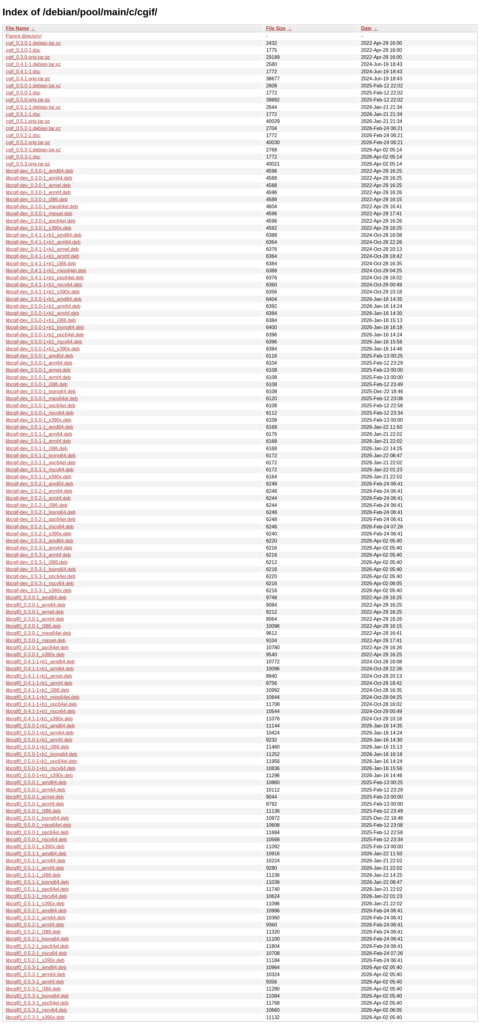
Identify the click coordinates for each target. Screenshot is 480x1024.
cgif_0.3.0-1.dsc (23, 50)
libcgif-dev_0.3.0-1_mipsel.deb (39, 213)
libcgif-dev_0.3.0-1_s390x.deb (38, 228)
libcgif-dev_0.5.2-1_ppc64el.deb (40, 519)
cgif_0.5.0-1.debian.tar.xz (33, 85)
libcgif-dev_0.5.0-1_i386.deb (36, 384)
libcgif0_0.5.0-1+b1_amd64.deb (40, 725)
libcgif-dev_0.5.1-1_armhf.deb (38, 441)
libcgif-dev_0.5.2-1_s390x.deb (38, 533)
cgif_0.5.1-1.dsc (23, 114)
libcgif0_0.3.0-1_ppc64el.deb (37, 647)
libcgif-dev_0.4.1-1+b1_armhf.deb (42, 256)
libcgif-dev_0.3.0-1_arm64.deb (39, 178)
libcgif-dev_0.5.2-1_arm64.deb (39, 491)
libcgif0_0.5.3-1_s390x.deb (35, 1017)
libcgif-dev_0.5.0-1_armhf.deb (38, 377)
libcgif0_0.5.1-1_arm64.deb (35, 860)
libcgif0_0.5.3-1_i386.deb (33, 988)
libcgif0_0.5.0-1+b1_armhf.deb (39, 739)
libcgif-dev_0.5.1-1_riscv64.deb (40, 469)
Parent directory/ (24, 36)
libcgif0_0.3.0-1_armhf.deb (35, 619)
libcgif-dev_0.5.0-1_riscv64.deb (40, 413)
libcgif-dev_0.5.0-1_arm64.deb (39, 363)
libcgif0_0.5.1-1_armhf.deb (35, 868)
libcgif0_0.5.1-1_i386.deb (33, 875)
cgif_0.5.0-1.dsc (23, 92)
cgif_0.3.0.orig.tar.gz (28, 57)
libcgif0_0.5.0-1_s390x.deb (35, 846)
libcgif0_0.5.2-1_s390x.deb (35, 960)
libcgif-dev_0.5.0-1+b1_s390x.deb (43, 348)
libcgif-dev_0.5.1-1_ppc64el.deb (40, 462)
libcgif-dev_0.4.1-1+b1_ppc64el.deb (45, 277)
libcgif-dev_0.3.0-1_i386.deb (36, 199)
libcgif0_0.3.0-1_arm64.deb (35, 605)
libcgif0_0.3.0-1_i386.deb (33, 626)
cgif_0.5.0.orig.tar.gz (28, 99)
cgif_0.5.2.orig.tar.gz (28, 142)
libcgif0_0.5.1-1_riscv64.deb (36, 896)
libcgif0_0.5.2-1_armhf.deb (35, 924)
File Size (276, 28)
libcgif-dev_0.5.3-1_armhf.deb (38, 555)
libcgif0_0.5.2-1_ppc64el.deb (37, 946)
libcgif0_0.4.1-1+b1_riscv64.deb (40, 711)
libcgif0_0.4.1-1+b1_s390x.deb (39, 718)
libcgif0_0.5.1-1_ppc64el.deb (37, 889)
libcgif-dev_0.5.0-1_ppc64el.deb (40, 405)
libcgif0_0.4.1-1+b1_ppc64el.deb (41, 704)
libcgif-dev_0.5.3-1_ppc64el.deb (40, 576)
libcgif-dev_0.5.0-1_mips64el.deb (42, 398)
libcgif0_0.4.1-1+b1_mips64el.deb (42, 697)
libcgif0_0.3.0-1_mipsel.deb (36, 640)
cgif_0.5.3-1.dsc (23, 156)
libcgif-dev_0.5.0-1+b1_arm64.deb (43, 306)
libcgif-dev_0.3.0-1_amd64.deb (39, 171)
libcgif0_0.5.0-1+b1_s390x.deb (39, 775)
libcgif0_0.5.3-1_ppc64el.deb (37, 1003)
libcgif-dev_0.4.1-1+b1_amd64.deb (44, 235)
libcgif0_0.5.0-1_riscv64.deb (36, 839)
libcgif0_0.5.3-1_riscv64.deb (36, 1010)
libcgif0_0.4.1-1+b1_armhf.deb (39, 683)
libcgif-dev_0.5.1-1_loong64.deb (41, 455)
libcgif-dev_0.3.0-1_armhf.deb (38, 192)
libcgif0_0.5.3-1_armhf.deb (35, 981)
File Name (17, 28)
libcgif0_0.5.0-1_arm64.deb (35, 789)
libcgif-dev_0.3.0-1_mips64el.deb (42, 206)
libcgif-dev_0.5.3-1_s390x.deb (38, 590)
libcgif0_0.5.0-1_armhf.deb (35, 804)
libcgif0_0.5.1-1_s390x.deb (35, 903)
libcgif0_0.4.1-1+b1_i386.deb (37, 690)
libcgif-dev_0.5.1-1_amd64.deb (39, 427)
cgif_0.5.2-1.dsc (23, 135)
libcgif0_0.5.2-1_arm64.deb (35, 917)
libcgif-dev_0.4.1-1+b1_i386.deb (41, 263)
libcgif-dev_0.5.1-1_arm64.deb (39, 434)
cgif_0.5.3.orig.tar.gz (28, 164)
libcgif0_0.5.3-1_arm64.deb (35, 974)
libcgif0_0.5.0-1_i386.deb (33, 811)
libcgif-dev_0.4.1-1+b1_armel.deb (42, 249)
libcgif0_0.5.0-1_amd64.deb (36, 782)
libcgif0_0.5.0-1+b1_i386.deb (37, 747)
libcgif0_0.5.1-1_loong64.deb (37, 882)
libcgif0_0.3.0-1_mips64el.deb (38, 633)
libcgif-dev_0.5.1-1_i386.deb (36, 448)
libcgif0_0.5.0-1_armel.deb (35, 797)
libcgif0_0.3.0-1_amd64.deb (36, 597)
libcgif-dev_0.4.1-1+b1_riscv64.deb (44, 284)
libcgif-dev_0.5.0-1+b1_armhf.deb (42, 313)
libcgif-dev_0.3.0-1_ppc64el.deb (40, 221)
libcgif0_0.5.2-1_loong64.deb (37, 939)
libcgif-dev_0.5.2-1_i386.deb (36, 505)
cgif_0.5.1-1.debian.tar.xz (33, 107)
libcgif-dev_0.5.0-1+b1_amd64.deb (44, 299)
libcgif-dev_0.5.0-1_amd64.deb (39, 356)
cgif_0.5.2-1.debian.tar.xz (33, 128)
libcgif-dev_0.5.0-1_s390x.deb (38, 420)
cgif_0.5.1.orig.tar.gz (28, 121)
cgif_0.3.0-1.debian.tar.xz (33, 43)
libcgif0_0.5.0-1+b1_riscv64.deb (40, 768)
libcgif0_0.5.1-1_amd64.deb (36, 853)
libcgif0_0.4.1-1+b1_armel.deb (39, 676)
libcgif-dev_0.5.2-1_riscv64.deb (40, 526)
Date (366, 28)
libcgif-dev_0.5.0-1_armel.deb (38, 370)
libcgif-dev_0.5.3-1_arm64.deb (39, 547)
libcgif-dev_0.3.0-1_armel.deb (38, 185)
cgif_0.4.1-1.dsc (23, 71)
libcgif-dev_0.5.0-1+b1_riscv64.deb (44, 341)
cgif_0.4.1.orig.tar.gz (28, 78)
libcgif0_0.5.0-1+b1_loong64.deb (41, 754)
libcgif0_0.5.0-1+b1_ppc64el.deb (41, 761)
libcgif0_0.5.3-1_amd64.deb (36, 967)
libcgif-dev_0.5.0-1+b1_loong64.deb (45, 327)
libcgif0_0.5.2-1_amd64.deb (36, 910)
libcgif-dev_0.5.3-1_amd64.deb (39, 540)
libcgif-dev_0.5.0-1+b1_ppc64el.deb (45, 334)
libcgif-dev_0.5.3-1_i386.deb (36, 562)
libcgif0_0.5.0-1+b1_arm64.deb (40, 732)
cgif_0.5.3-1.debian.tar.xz (33, 149)
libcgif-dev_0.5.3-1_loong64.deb (41, 569)
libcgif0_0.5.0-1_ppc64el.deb (37, 832)
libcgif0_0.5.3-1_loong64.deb (37, 996)
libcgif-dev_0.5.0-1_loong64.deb (41, 391)
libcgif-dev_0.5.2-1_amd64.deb (39, 483)
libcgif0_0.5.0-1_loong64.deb (37, 818)
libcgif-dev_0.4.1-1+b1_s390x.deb (43, 291)
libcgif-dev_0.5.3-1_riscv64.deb (40, 583)
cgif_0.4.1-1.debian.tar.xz (33, 64)
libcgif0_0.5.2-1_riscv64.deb (36, 953)
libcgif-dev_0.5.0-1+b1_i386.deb (41, 320)
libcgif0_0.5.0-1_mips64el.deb (38, 825)
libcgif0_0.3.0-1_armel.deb (35, 612)
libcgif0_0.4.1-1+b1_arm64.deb (40, 668)
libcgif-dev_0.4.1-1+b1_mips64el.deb (46, 270)
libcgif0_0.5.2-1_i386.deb (33, 931)
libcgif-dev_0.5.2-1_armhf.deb (38, 498)
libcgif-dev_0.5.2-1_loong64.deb (41, 512)
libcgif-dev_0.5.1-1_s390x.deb (38, 476)
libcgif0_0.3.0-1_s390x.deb (35, 654)
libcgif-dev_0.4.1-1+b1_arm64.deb (43, 242)
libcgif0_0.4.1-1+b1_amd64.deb (40, 661)
